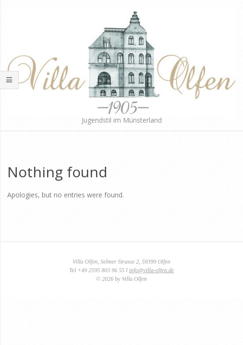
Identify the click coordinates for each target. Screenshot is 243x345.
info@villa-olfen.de (151, 270)
